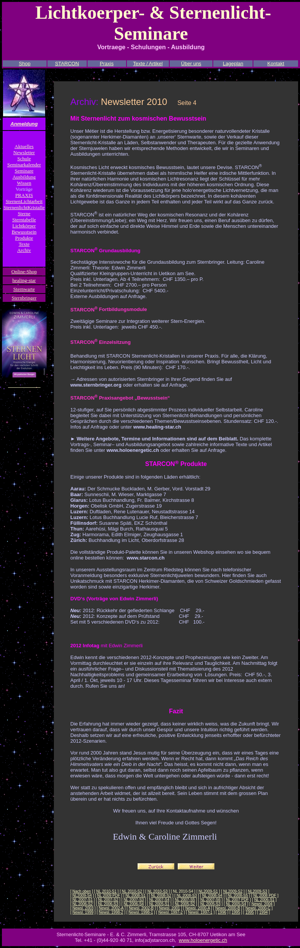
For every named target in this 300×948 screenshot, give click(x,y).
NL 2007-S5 (185, 900)
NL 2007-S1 (83, 900)
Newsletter (24, 152)
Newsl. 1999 (83, 912)
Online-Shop (24, 271)
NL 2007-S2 (108, 900)
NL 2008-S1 (135, 895)
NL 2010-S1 (106, 891)
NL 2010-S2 (132, 891)
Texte (24, 244)
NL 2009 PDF (108, 895)
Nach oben (82, 891)
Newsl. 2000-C (258, 908)
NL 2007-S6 (210, 900)
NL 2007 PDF (237, 900)
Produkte (24, 238)
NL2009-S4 (82, 895)
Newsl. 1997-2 (170, 912)
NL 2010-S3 (158, 891)
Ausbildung (24, 177)
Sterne (24, 213)
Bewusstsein (24, 232)
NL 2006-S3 (108, 904)
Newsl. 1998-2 (111, 912)
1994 (263, 912)
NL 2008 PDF (264, 895)
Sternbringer (24, 298)
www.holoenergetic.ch (203, 940)
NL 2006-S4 (133, 904)
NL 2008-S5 (238, 895)
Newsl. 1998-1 (140, 912)
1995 (236, 912)
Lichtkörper (24, 226)
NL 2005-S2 (185, 904)
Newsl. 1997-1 (200, 912)
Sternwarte (24, 289)
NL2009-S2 (233, 891)
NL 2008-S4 (212, 895)
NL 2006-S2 (83, 904)
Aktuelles (24, 146)
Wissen (24, 183)
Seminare (24, 171)
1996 (222, 912)
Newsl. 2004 (261, 904)
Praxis (107, 63)
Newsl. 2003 (83, 908)
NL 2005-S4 (236, 904)
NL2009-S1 (208, 891)
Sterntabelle (24, 219)
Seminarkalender (24, 165)
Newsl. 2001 (169, 908)
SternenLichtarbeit (24, 201)
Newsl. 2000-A (197, 908)
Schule (24, 158)
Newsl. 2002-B (141, 908)
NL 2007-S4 (159, 900)
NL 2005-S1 (159, 904)
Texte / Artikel (147, 63)
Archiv (24, 250)
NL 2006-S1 (264, 900)
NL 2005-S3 (210, 904)
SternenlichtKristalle (24, 207)
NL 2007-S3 (133, 900)
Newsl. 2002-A (111, 908)
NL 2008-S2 (161, 895)
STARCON (67, 63)
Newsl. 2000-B (227, 908)
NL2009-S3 (257, 891)
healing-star (24, 280)
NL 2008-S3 (187, 895)
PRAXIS (24, 195)
